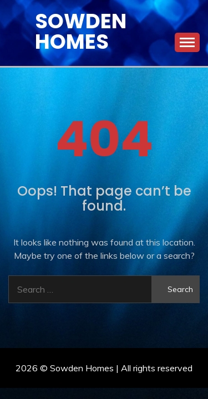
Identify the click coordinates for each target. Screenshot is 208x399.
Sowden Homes (80, 31)
